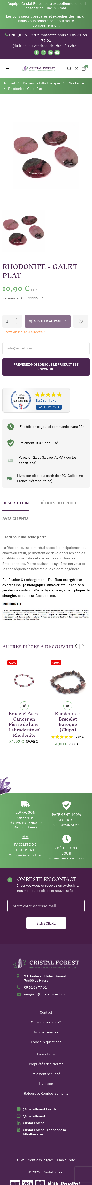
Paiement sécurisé (46, 1074)
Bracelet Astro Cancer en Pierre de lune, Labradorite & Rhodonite (24, 723)
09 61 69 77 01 (35, 987)
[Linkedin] (50, 52)
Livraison (46, 1083)
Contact (46, 1012)
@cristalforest (34, 1116)
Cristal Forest (33, 1123)
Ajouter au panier (47, 321)
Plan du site (66, 1160)
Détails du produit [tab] (59, 502)
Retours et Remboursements (46, 1093)
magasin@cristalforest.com (45, 994)
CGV (20, 1160)
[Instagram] (43, 52)
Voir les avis (49, 407)
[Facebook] (36, 52)
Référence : (11, 298)
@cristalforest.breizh (39, 1109)
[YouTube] (57, 52)
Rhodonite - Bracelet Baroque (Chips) (67, 720)
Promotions (46, 1054)
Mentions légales (40, 1160)
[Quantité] (12, 321)
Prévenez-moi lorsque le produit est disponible (46, 366)
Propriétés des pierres (46, 1064)
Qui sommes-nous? (46, 1022)
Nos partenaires (46, 1032)
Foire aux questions (46, 1042)
